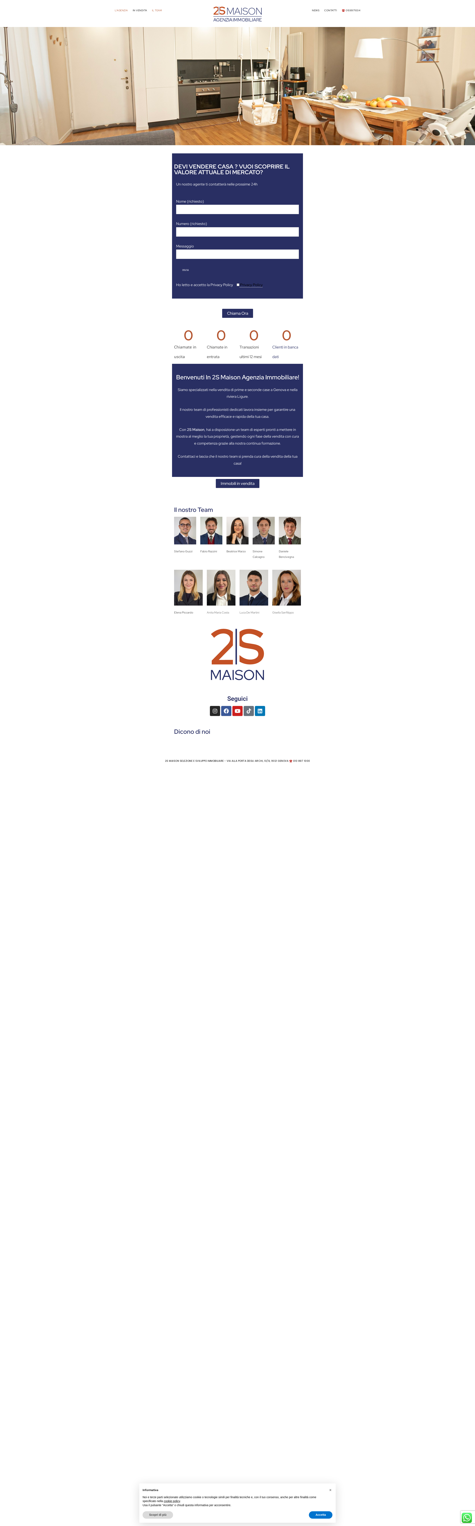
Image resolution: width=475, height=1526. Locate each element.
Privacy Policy (251, 284)
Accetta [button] (320, 1514)
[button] (6, 84)
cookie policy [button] (172, 1501)
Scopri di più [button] (158, 1514)
